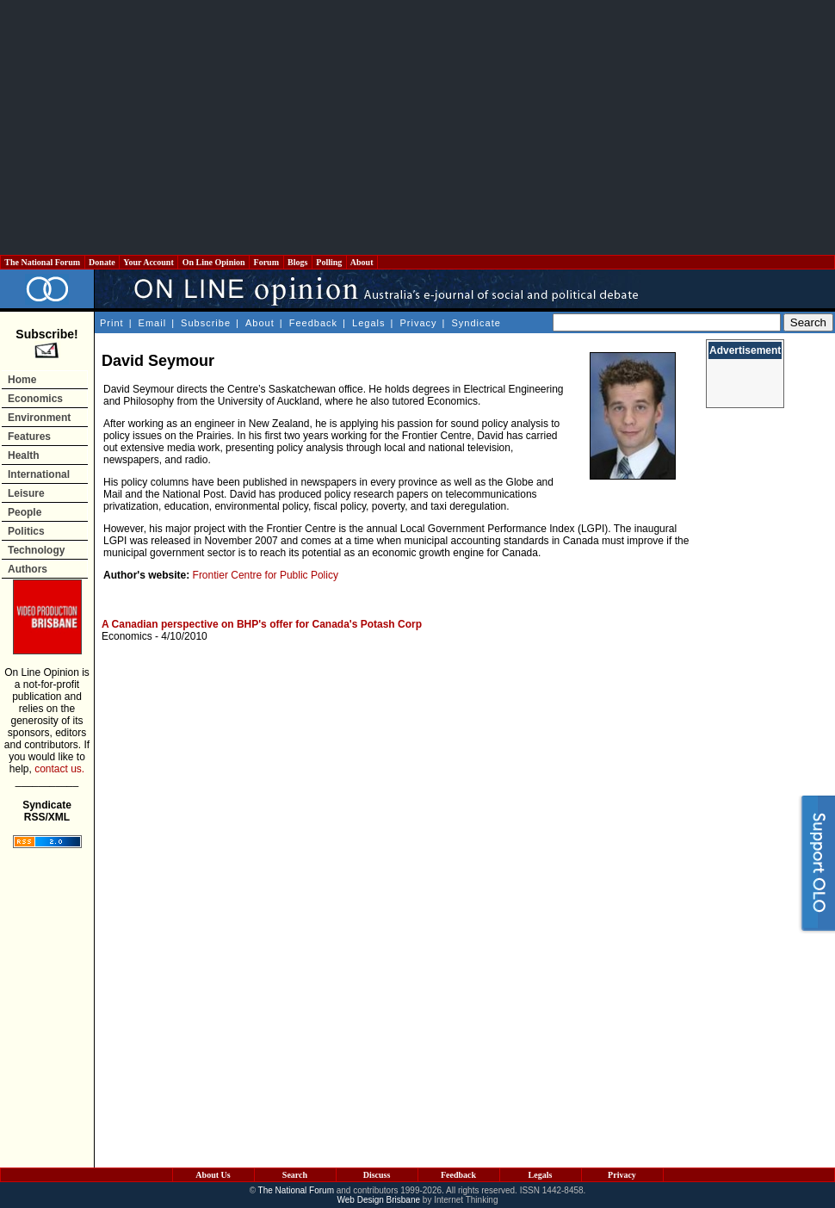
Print (112, 323)
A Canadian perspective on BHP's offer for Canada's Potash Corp (262, 624)
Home (22, 380)
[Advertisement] (417, 127)
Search (294, 1175)
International (39, 474)
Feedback (313, 323)
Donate (102, 262)
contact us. (59, 769)
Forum (266, 262)
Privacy (417, 323)
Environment (39, 418)
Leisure (26, 493)
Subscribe (206, 323)
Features (29, 437)
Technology (36, 550)
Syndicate (476, 323)
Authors (27, 569)
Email (153, 323)
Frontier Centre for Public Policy (265, 575)
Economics (35, 399)
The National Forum (43, 262)
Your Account (148, 262)
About (362, 262)
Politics (26, 531)
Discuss (377, 1175)
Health (24, 455)
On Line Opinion (213, 262)
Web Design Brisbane (379, 1200)
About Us (212, 1175)
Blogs (298, 262)
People (24, 512)
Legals (368, 323)
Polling (329, 262)
